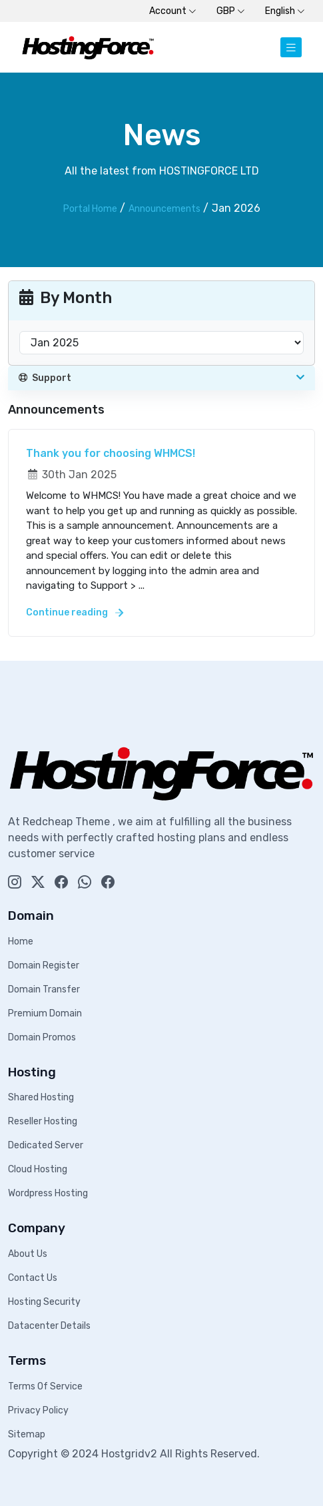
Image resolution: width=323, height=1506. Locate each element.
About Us (27, 1254)
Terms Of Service (45, 1386)
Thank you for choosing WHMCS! (110, 453)
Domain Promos (42, 1037)
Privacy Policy (38, 1410)
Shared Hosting (41, 1097)
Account (172, 11)
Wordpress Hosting (48, 1193)
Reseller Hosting (42, 1121)
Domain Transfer (44, 989)
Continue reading (74, 612)
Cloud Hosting (37, 1169)
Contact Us (32, 1278)
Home (20, 941)
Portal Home (90, 208)
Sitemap (26, 1434)
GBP (230, 11)
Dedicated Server (45, 1145)
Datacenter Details (49, 1325)
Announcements (164, 208)
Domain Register (43, 965)
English (285, 11)
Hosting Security (44, 1302)
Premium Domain (45, 1013)
